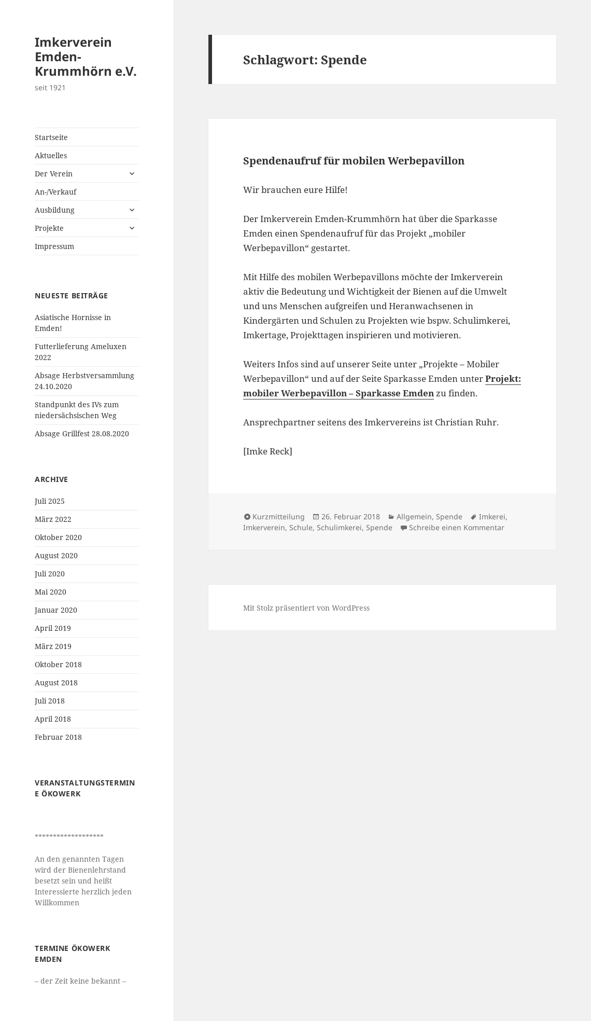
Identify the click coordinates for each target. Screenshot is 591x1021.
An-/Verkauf (55, 192)
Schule (301, 527)
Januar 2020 (56, 610)
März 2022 (53, 519)
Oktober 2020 (58, 537)
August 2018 (56, 682)
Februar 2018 (58, 737)
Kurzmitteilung (278, 516)
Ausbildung (55, 210)
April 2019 (53, 628)
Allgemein (414, 516)
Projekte (49, 228)
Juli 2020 (50, 573)
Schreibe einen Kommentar (456, 527)
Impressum (54, 246)
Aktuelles (51, 155)
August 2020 (56, 555)
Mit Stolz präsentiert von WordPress (306, 608)
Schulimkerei (339, 527)
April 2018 (53, 719)
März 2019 (53, 646)
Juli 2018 (50, 701)
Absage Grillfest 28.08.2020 (82, 433)
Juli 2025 (50, 501)
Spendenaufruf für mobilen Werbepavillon (354, 161)
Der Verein (54, 173)
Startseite (51, 137)
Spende (449, 516)
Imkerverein (264, 527)
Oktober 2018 (58, 664)
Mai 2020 (50, 592)
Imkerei (492, 516)
